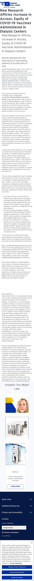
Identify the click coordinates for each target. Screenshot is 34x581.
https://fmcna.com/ (23, 381)
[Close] (32, 543)
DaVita (7, 97)
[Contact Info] (10, 532)
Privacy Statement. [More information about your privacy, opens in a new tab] (16, 563)
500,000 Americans (15, 246)
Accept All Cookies (17, 577)
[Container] (7, 4)
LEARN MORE (15, 486)
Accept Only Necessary (17, 572)
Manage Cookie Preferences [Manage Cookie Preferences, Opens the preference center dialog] (17, 567)
